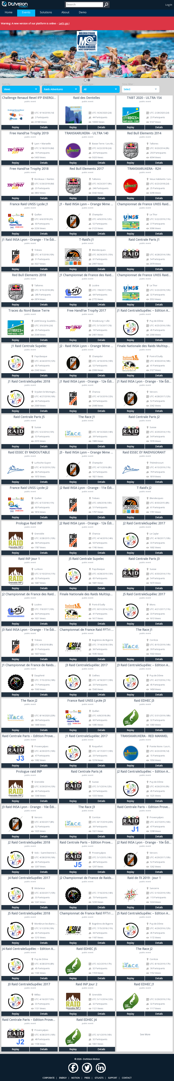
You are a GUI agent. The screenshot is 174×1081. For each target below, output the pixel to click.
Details (44, 127)
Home (8, 12)
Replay (15, 127)
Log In (169, 4)
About (65, 12)
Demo (82, 12)
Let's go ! (64, 23)
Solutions (46, 12)
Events (26, 12)
